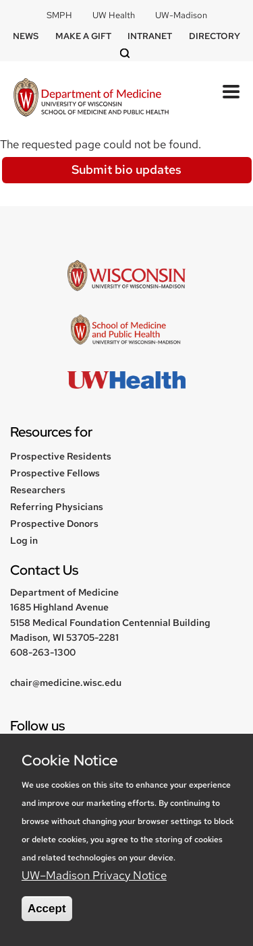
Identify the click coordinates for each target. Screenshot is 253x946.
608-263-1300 (43, 652)
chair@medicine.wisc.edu (65, 682)
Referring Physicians (56, 507)
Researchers (37, 490)
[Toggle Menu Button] (231, 92)
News (25, 36)
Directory (214, 36)
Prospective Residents (60, 456)
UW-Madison (181, 15)
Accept (47, 908)
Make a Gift (83, 36)
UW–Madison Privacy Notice (94, 875)
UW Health (113, 15)
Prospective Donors (54, 523)
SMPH (59, 15)
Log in (24, 540)
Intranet (150, 36)
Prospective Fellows (55, 473)
